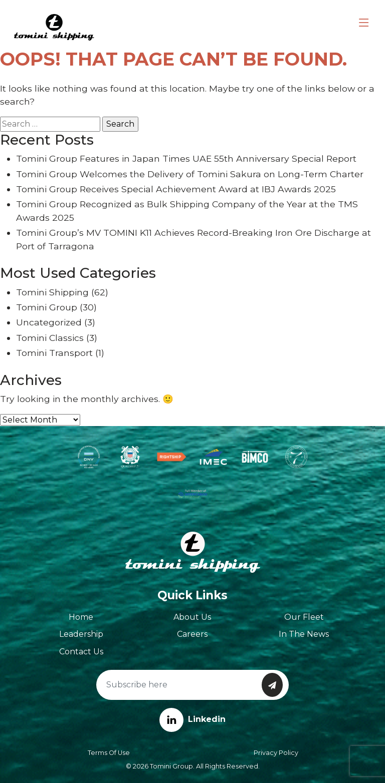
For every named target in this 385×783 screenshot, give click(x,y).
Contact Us (81, 651)
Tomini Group (46, 307)
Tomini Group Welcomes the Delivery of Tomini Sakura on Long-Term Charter (189, 174)
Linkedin (192, 719)
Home (81, 617)
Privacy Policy (276, 752)
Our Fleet (304, 617)
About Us (192, 617)
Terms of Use (109, 752)
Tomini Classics (50, 337)
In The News (304, 634)
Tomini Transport (54, 352)
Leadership (81, 634)
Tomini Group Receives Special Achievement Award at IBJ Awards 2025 (176, 189)
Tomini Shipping (52, 292)
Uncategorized (49, 322)
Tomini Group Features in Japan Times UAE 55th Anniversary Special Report (186, 158)
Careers (192, 634)
